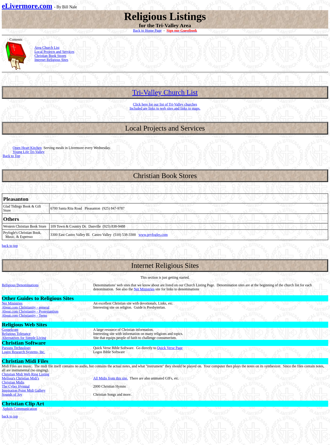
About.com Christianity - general (26, 307)
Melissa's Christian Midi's (20, 378)
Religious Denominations (20, 285)
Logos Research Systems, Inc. (23, 352)
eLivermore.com (27, 6)
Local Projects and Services (54, 52)
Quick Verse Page (170, 348)
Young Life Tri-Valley (29, 152)
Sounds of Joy (12, 394)
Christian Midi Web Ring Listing (25, 374)
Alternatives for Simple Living (24, 338)
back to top (10, 246)
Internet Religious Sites (51, 60)
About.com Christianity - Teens (24, 315)
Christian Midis (13, 382)
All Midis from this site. (110, 378)
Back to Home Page (147, 30)
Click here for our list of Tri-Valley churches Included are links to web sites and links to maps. (165, 106)
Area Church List (46, 48)
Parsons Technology (16, 348)
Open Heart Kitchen (27, 148)
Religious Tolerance (16, 334)
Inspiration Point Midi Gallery (23, 390)
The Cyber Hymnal (16, 386)
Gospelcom (10, 330)
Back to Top (11, 156)
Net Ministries (144, 289)
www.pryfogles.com (153, 235)
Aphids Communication (19, 409)
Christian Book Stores (50, 56)
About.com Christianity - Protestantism (30, 311)
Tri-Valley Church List (165, 92)
